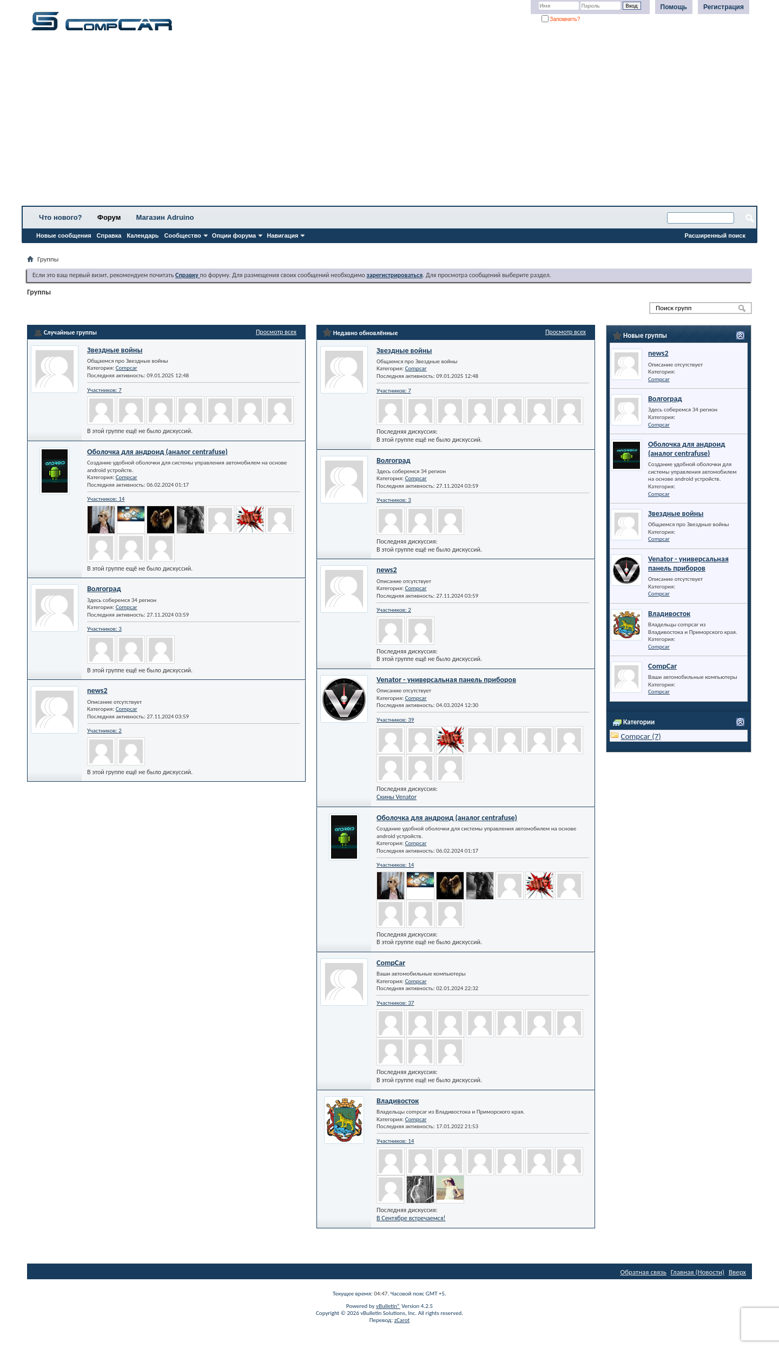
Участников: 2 (104, 730)
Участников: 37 (395, 1002)
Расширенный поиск (715, 235)
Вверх (737, 1272)
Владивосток (398, 1100)
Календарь (143, 235)
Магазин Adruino (165, 217)
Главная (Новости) (697, 1272)
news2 (97, 690)
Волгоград (104, 588)
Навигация (282, 235)
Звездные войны (114, 350)
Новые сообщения (63, 235)
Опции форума (234, 235)
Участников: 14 (105, 498)
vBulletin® (388, 1306)
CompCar (391, 962)
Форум (109, 217)
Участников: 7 (104, 390)
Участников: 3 (104, 628)
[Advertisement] (338, 122)
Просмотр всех (276, 332)
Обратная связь (643, 1272)
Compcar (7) (640, 736)
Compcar (126, 367)
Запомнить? (561, 19)
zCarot (402, 1320)
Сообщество (182, 235)
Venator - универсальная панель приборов (446, 679)
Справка (109, 235)
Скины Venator (397, 797)
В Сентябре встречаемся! (411, 1218)
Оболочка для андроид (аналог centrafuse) (157, 451)
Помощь (674, 7)
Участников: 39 (395, 719)
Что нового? (60, 217)
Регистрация (723, 7)
